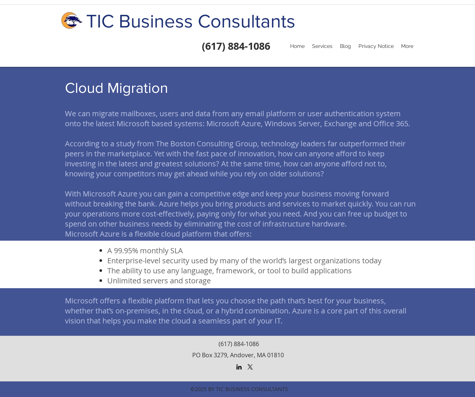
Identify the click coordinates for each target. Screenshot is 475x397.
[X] (250, 367)
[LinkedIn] (239, 367)
